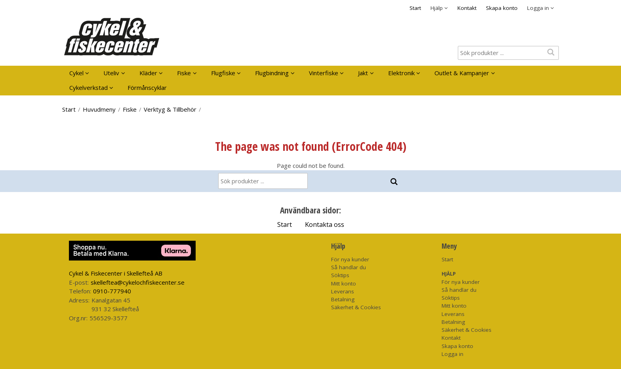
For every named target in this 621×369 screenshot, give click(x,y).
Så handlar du (348, 267)
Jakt (363, 73)
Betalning (342, 299)
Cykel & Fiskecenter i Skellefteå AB (115, 273)
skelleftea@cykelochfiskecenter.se (138, 282)
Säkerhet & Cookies (356, 307)
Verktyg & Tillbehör (170, 109)
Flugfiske (223, 73)
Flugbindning (272, 73)
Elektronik (401, 73)
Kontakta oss (324, 224)
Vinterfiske (323, 73)
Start (415, 7)
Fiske (184, 73)
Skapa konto (502, 7)
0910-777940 (112, 291)
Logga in (452, 354)
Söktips (340, 275)
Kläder (148, 73)
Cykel (76, 73)
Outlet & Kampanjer (461, 73)
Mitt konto (343, 283)
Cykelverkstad (88, 87)
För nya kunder (350, 259)
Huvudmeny (99, 109)
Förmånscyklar (147, 87)
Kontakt (466, 7)
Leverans (342, 291)
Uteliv (111, 73)
